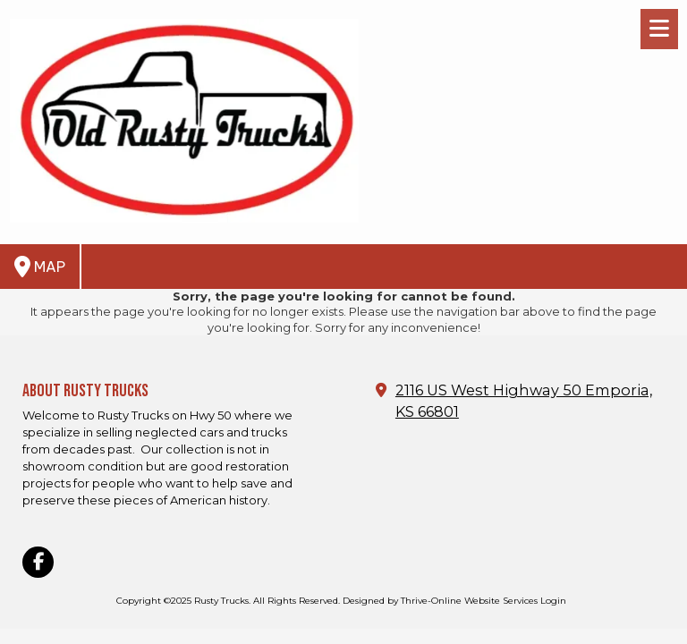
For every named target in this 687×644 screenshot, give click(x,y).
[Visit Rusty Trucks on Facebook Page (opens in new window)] (38, 562)
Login (553, 600)
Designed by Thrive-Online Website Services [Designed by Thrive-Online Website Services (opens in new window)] (440, 600)
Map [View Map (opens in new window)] (39, 266)
